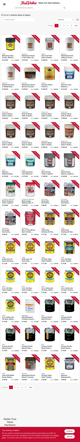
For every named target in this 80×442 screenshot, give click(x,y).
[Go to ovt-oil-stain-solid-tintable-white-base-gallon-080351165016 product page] (69, 252)
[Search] (64, 7)
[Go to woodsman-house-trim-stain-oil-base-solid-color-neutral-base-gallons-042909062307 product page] (30, 49)
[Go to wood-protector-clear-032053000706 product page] (10, 194)
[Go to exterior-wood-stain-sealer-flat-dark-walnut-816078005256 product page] (30, 136)
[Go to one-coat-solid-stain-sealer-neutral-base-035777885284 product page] (49, 49)
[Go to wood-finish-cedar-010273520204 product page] (49, 165)
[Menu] (4, 4)
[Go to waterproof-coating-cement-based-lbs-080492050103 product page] (30, 311)
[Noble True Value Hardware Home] (28, 3)
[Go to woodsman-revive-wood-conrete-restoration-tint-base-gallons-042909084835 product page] (30, 78)
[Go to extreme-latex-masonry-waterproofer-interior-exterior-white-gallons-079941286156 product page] (69, 78)
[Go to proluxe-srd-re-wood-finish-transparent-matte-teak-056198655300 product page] (69, 340)
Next (76, 25)
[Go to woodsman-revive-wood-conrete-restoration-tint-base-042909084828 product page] (30, 369)
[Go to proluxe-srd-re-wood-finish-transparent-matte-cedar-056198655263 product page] (30, 340)
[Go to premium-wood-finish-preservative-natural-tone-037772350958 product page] (49, 78)
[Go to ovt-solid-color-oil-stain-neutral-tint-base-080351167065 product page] (69, 282)
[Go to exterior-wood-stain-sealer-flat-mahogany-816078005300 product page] (49, 136)
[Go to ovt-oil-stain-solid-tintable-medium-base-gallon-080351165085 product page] (30, 282)
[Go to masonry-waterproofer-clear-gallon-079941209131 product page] (69, 369)
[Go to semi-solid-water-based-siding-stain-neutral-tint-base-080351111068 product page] (10, 369)
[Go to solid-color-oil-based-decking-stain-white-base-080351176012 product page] (10, 252)
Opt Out (69, 436)
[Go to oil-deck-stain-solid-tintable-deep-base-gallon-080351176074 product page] (49, 369)
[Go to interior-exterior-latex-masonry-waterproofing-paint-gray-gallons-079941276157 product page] (30, 165)
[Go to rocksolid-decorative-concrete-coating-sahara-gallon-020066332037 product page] (69, 194)
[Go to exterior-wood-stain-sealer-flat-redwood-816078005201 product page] (10, 136)
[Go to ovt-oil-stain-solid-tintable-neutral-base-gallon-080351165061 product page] (10, 282)
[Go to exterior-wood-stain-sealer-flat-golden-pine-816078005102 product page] (49, 107)
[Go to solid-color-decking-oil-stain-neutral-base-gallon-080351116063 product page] (49, 223)
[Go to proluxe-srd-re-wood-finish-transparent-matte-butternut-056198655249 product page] (10, 340)
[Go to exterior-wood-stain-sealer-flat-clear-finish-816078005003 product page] (30, 107)
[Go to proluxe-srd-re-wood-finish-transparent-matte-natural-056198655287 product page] (49, 340)
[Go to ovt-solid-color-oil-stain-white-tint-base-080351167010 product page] (49, 282)
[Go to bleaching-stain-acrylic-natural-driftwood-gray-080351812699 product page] (10, 49)
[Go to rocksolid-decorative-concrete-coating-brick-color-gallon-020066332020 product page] (49, 194)
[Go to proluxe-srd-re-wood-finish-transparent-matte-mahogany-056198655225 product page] (69, 311)
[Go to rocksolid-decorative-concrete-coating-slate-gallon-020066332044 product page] (10, 223)
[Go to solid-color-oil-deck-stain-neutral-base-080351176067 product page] (30, 252)
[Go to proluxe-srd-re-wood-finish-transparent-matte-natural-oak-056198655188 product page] (49, 311)
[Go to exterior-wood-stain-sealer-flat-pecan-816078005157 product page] (69, 107)
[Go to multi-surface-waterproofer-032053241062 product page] (30, 194)
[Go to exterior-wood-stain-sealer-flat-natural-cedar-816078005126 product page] (10, 107)
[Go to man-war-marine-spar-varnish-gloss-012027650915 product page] (30, 223)
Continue (69, 431)
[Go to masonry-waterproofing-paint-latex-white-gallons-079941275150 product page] (10, 165)
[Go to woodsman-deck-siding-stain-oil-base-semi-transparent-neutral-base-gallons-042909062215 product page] (10, 78)
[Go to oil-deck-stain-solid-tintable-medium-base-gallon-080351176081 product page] (49, 252)
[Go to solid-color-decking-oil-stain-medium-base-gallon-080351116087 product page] (69, 223)
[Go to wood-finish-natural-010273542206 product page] (69, 165)
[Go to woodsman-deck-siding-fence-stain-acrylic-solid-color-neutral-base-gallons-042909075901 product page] (69, 49)
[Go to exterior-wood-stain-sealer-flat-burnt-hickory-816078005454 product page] (69, 136)
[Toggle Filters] (78, 20)
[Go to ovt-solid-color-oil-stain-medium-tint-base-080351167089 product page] (10, 311)
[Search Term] (40, 8)
